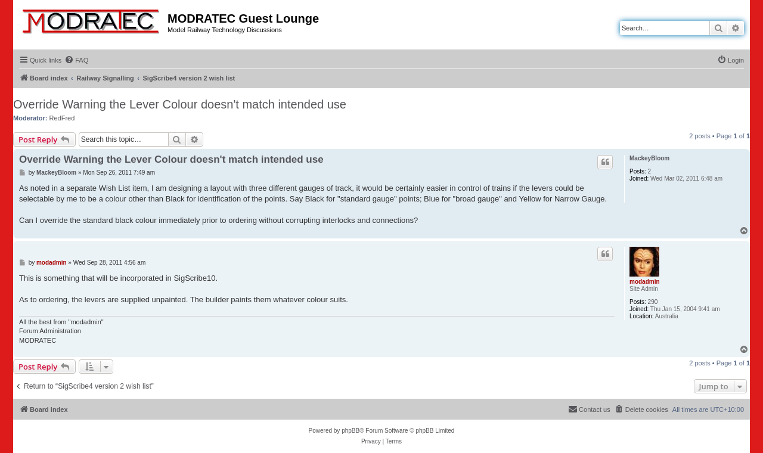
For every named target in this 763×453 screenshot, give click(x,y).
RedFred (62, 118)
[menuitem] (76, 60)
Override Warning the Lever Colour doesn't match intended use (179, 104)
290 (653, 302)
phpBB (350, 430)
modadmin (644, 281)
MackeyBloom (649, 158)
